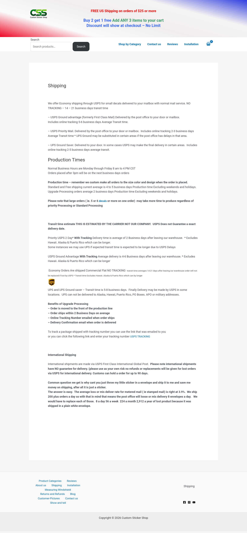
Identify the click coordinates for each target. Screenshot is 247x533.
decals (103, 200)
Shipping (49, 485)
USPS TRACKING (140, 336)
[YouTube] (193, 502)
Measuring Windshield (58, 490)
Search (35, 39)
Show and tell (58, 504)
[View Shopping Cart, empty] (211, 44)
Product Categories (43, 481)
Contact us (71, 500)
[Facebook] (184, 502)
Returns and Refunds (53, 495)
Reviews (63, 481)
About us (77, 481)
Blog (72, 495)
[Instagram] (189, 502)
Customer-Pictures (49, 500)
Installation (65, 485)
